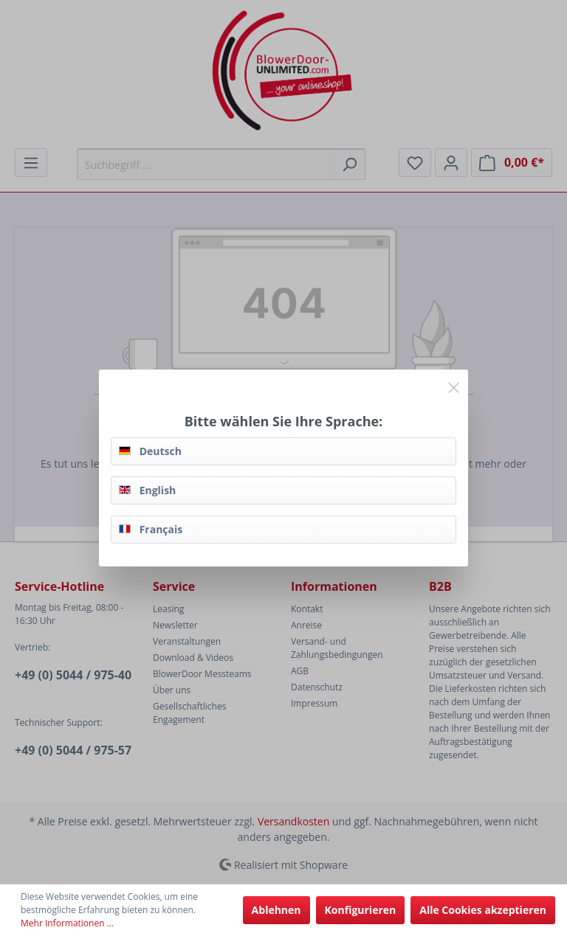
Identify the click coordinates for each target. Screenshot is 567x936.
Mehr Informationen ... (67, 923)
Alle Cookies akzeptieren (482, 910)
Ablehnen (276, 910)
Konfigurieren (360, 910)
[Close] (453, 385)
